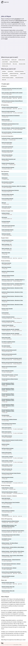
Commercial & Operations (19, 71)
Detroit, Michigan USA (6, 59)
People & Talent (23, 73)
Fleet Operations (5, 73)
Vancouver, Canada (22, 63)
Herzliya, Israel (14, 59)
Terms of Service (16, 644)
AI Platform (4, 71)
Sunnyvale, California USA (6, 63)
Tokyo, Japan (15, 63)
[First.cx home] (2, 643)
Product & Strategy (13, 75)
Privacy (20, 644)
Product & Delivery (5, 75)
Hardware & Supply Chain (14, 73)
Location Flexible (5, 61)
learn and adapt (15, 22)
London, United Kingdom (14, 61)
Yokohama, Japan (5, 65)
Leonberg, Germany (21, 59)
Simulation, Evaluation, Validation (8, 77)
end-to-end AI (19, 20)
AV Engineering (10, 71)
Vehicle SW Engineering (19, 77)
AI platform (17, 18)
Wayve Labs (4, 79)
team (6, 38)
